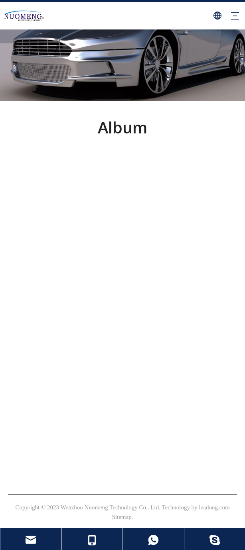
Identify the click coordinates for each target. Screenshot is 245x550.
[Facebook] (13, 270)
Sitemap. (122, 517)
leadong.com (214, 507)
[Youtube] (41, 270)
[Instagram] (27, 270)
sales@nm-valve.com (43, 426)
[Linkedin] (55, 270)
